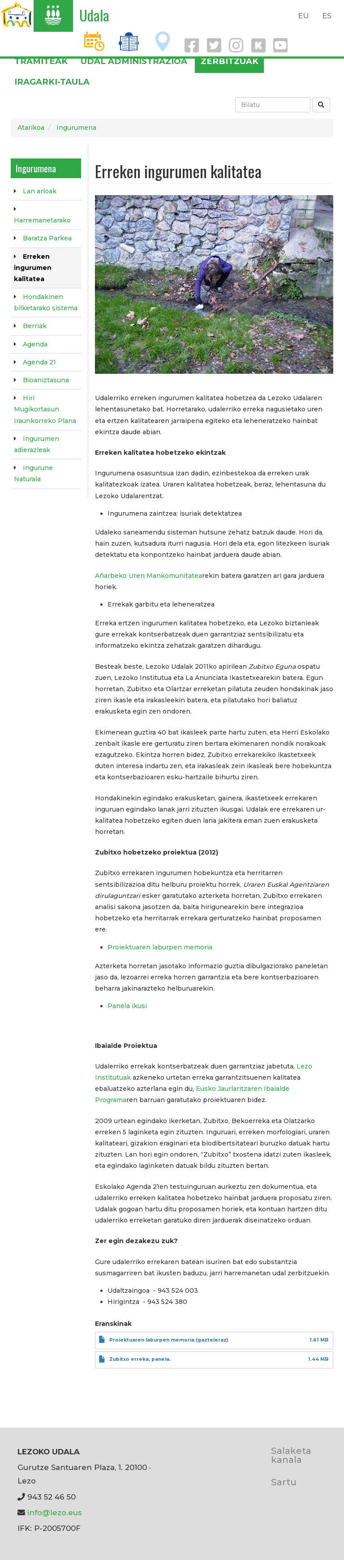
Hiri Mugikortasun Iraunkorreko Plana (45, 409)
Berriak (35, 326)
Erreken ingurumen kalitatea (33, 267)
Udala (94, 15)
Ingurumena (76, 128)
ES (326, 15)
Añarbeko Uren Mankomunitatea (148, 576)
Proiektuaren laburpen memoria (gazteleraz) (168, 1340)
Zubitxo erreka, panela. (140, 1359)
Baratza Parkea (47, 238)
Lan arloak (39, 191)
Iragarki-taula (52, 82)
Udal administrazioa (134, 61)
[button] (214, 284)
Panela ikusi (127, 1006)
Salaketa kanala (291, 1455)
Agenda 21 (39, 362)
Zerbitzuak (229, 61)
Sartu (284, 1481)
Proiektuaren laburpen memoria (160, 947)
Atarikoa (30, 128)
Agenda (35, 344)
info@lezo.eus (54, 1512)
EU (303, 15)
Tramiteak (41, 61)
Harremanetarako (42, 220)
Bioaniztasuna (46, 380)
